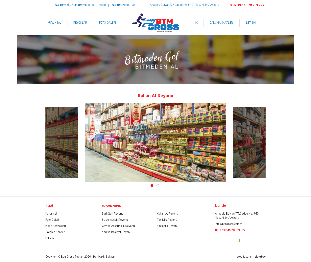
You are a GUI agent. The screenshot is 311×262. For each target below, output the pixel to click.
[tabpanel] (155, 142)
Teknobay (259, 256)
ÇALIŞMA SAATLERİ (221, 22)
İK (196, 22)
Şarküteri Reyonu (112, 213)
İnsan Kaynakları (55, 226)
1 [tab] (152, 185)
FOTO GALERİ (107, 22)
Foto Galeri (52, 220)
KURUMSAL (54, 22)
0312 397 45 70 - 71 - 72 (247, 5)
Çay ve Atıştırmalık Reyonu (118, 226)
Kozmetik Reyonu (167, 226)
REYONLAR (80, 22)
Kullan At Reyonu (167, 213)
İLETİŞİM (251, 22)
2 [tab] (157, 185)
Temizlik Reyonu (167, 220)
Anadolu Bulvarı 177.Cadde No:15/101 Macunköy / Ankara (184, 5)
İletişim (49, 238)
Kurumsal (51, 213)
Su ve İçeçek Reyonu (115, 220)
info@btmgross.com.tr (228, 224)
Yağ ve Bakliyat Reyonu (116, 232)
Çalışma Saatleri (55, 232)
